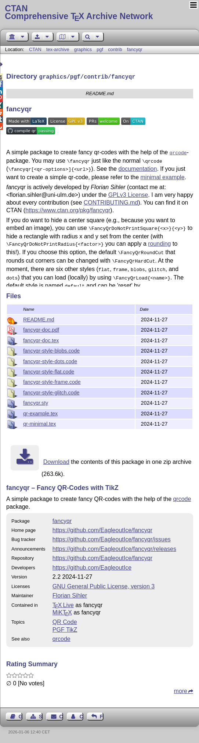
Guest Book (20, 716)
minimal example (163, 174)
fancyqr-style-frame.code (52, 381)
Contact (61, 716)
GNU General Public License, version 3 (104, 586)
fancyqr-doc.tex (41, 340)
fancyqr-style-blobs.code (51, 350)
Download (56, 461)
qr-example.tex (40, 413)
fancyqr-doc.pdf (41, 329)
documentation (137, 166)
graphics (83, 49)
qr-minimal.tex (39, 423)
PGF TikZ (65, 629)
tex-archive (57, 49)
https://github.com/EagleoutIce (92, 567)
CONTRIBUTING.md (111, 199)
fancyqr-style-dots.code (50, 361)
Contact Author (81, 716)
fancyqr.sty (35, 402)
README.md (38, 319)
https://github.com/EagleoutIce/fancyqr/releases (114, 548)
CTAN (35, 49)
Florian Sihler (70, 595)
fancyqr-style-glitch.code (51, 392)
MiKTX (62, 612)
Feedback (102, 716)
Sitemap (41, 716)
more (180, 690)
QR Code (65, 621)
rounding (159, 240)
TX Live (63, 604)
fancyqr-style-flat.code (48, 371)
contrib (115, 49)
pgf (100, 49)
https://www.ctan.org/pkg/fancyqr (67, 207)
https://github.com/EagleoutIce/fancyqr (102, 529)
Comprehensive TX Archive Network (99, 13)
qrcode (182, 498)
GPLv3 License (128, 192)
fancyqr (134, 49)
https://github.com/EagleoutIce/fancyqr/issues (112, 538)
